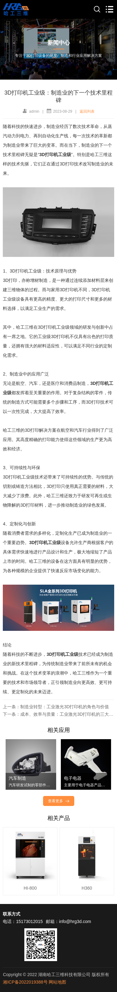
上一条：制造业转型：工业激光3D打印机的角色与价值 (56, 706)
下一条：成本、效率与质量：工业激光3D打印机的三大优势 (58, 714)
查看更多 (59, 801)
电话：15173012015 (23, 921)
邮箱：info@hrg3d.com (68, 921)
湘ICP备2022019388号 (25, 982)
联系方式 (11, 913)
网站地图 (57, 982)
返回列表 (87, 111)
